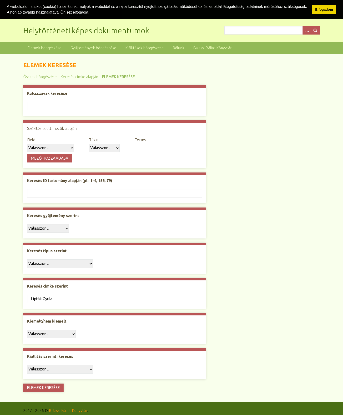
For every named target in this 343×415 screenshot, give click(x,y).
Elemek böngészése (44, 48)
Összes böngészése (40, 76)
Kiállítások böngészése (144, 48)
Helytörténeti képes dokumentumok (86, 30)
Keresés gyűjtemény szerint (53, 215)
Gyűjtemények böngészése (93, 48)
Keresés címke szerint (47, 286)
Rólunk (178, 48)
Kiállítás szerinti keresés (50, 356)
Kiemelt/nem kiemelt (46, 321)
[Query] (272, 30)
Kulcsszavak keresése (47, 93)
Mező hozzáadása (49, 158)
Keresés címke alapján (79, 76)
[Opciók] (307, 30)
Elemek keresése (118, 76)
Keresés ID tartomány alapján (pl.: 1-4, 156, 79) (69, 180)
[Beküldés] (315, 30)
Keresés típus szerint (47, 250)
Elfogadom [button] (324, 9)
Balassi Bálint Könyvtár (212, 48)
